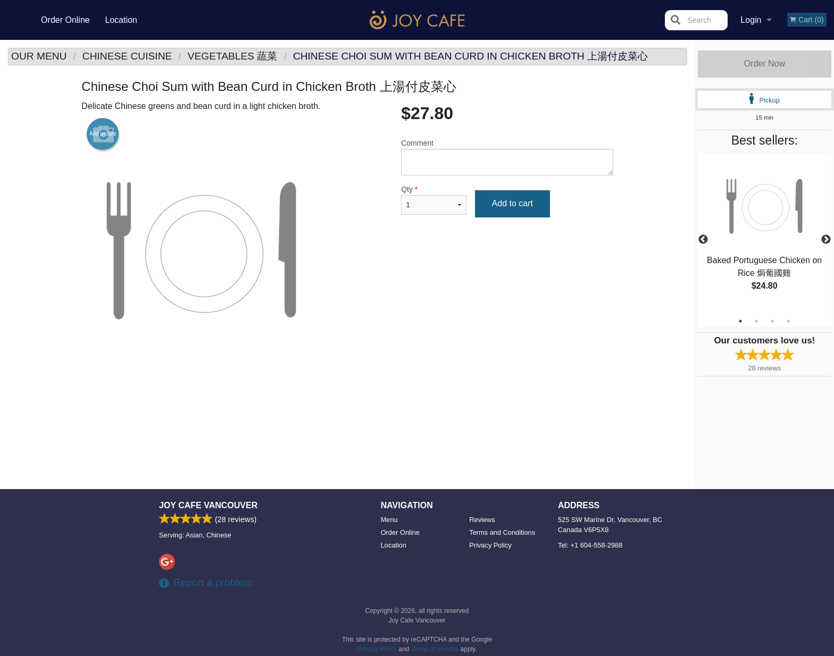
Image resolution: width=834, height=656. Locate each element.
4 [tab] (788, 321)
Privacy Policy (490, 545)
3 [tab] (772, 321)
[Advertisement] (347, 404)
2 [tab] (756, 321)
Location (121, 19)
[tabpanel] (764, 233)
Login (750, 19)
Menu (389, 520)
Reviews (482, 520)
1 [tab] (740, 321)
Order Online (65, 19)
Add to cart (512, 203)
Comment (507, 157)
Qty (433, 200)
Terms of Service (434, 649)
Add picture (102, 134)
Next (826, 239)
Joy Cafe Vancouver (208, 505)
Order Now (764, 63)
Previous (703, 239)
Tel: (590, 545)
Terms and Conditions (502, 532)
